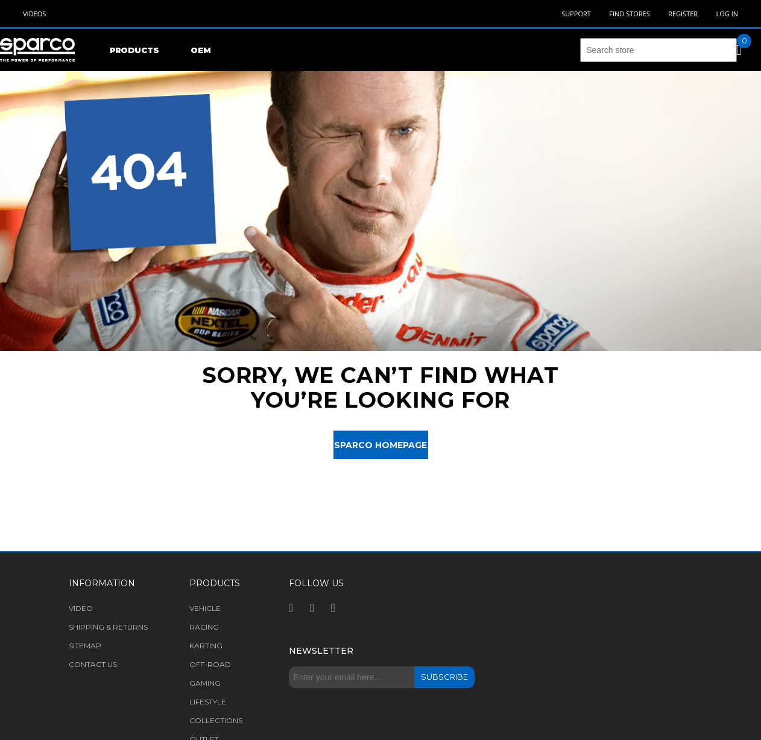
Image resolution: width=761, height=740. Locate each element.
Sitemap (85, 645)
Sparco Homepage (380, 445)
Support (576, 13)
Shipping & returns (108, 626)
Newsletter (321, 650)
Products (134, 50)
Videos (34, 13)
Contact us (93, 664)
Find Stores (629, 13)
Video (81, 608)
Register (683, 13)
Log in (727, 13)
